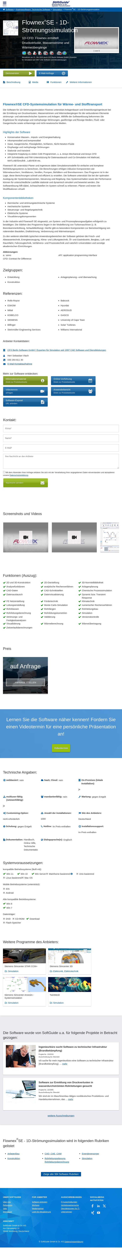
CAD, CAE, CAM (53, 1155)
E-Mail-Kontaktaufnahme (19, 364)
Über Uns (7, 1203)
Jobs (5, 1210)
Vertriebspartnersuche (70, 1207)
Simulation (57, 9)
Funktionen (55, 82)
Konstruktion (13, 1160)
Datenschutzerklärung (19, 475)
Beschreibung (13, 82)
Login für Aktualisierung (41, 1213)
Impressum (7, 1213)
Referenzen (7, 1207)
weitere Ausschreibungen (61, 1117)
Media (35, 82)
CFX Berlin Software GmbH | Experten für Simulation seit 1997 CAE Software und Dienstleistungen (56, 350)
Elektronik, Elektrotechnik (60, 974)
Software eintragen (39, 1203)
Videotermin (61, 748)
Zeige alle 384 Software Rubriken (61, 1175)
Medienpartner (38, 1210)
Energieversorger (90, 1155)
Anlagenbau (13, 1155)
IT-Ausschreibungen (69, 1203)
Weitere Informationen (81, 82)
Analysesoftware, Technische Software (33, 9)
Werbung (35, 1207)
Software (10, 9)
